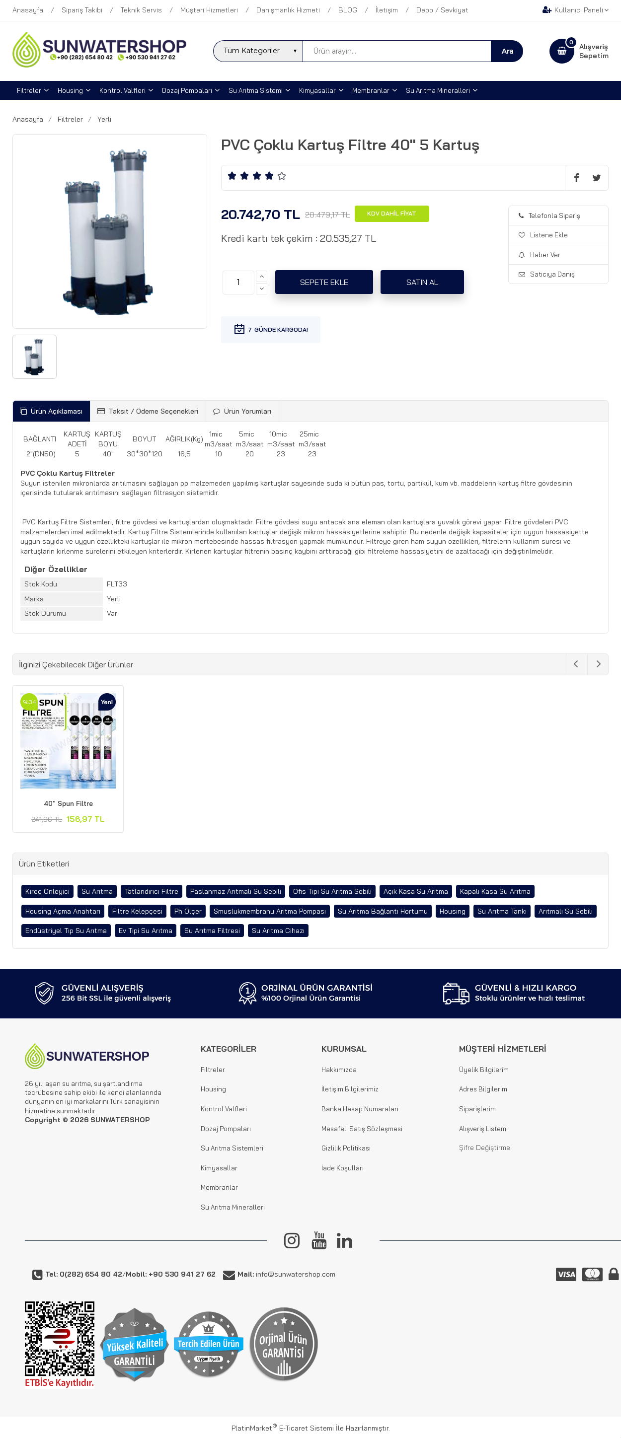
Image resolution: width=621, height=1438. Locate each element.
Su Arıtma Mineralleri (233, 1207)
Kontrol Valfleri (224, 1109)
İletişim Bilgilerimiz (350, 1089)
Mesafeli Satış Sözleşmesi (361, 1129)
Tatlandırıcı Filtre (151, 891)
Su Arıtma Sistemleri (232, 1148)
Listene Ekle (543, 235)
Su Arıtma (97, 891)
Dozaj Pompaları (226, 1129)
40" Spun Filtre (68, 803)
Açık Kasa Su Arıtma (416, 891)
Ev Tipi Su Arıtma (145, 930)
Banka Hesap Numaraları (359, 1109)
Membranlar (219, 1187)
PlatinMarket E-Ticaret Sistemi (283, 1428)
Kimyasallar (219, 1168)
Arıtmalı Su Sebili (566, 911)
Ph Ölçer (188, 911)
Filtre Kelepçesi (137, 911)
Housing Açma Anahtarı (62, 911)
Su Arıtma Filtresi (212, 930)
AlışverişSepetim (594, 51)
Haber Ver (539, 255)
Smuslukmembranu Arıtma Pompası (270, 911)
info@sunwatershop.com (286, 1274)
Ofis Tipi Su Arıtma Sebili (332, 891)
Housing (453, 911)
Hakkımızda (339, 1070)
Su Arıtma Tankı (502, 911)
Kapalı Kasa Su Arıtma (495, 891)
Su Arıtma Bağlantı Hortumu (383, 911)
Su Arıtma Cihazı (278, 930)
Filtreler (213, 1070)
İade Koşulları (342, 1168)
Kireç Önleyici (47, 891)
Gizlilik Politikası (346, 1148)
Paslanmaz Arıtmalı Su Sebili (235, 891)
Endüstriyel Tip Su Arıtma (66, 930)
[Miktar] (238, 282)
